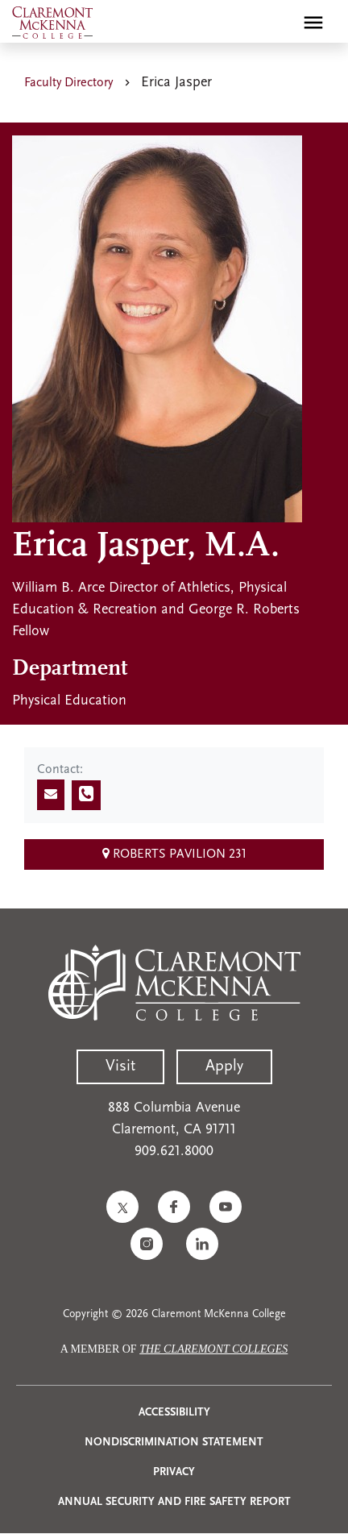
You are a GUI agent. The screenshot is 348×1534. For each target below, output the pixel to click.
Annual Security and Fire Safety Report (174, 1502)
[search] (279, 22)
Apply (224, 1066)
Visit (120, 1066)
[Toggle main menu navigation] (313, 22)
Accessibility (174, 1413)
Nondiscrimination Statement (174, 1442)
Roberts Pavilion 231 (174, 853)
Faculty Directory (68, 83)
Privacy (174, 1472)
